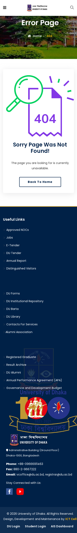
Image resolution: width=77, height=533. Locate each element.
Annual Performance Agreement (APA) (32, 380)
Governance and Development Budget (32, 388)
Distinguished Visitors (19, 268)
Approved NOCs (16, 230)
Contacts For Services (20, 324)
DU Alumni (12, 372)
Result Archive (14, 365)
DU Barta (11, 309)
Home (35, 36)
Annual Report (14, 261)
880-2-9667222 (21, 469)
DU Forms (11, 293)
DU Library (11, 317)
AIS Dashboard (62, 526)
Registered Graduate (19, 357)
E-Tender (11, 245)
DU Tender (12, 253)
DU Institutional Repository (23, 301)
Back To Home (40, 182)
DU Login (13, 526)
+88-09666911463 (24, 464)
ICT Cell (71, 519)
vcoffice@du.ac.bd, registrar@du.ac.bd (39, 474)
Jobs (8, 238)
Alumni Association (17, 332)
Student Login (35, 526)
